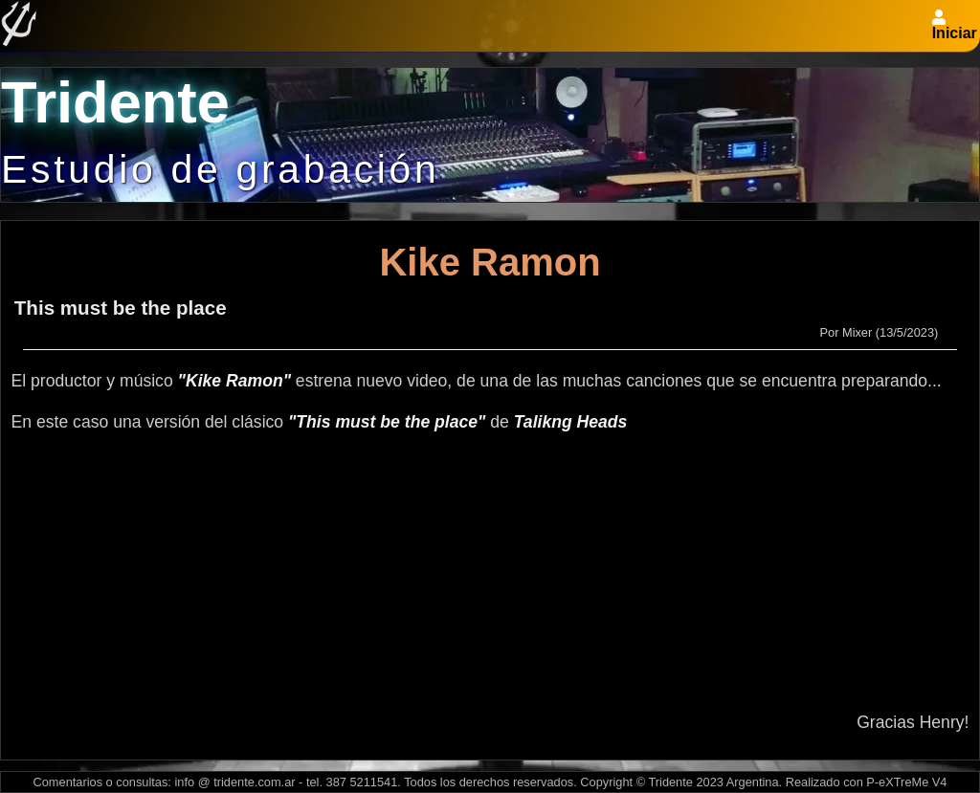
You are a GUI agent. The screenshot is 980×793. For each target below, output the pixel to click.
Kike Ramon (489, 262)
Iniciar (954, 33)
